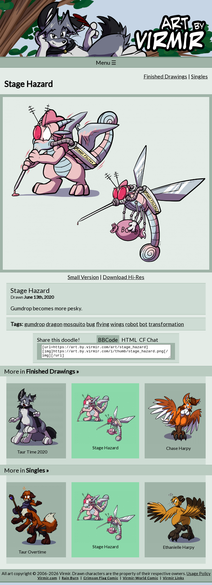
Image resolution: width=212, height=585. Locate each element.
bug (90, 324)
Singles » (37, 472)
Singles (199, 76)
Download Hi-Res (123, 277)
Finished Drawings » (52, 373)
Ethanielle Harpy (178, 549)
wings (117, 324)
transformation (166, 324)
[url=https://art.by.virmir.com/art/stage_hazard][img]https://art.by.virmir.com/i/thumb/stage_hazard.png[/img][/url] (109, 352)
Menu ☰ (106, 62)
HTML (129, 340)
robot (131, 324)
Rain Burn (70, 580)
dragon (54, 324)
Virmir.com (47, 580)
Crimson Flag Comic (100, 580)
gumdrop (34, 324)
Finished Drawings (165, 76)
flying (102, 324)
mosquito (74, 324)
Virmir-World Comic (140, 580)
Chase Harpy (178, 450)
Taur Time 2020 (32, 454)
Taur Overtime (32, 554)
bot (143, 324)
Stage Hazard (105, 450)
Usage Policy (199, 575)
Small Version (83, 277)
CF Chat (148, 340)
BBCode (108, 340)
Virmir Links (173, 580)
